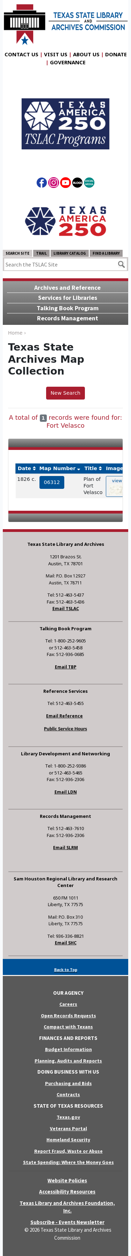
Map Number (57, 468)
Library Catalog (69, 253)
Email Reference (64, 716)
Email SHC (66, 943)
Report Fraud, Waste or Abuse (68, 1151)
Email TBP (66, 667)
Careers (68, 1004)
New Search (65, 393)
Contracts (68, 1094)
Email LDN (65, 792)
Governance (68, 62)
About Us (86, 54)
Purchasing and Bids (68, 1083)
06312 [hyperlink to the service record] (52, 482)
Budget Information (68, 1049)
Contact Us (21, 54)
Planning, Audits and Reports (68, 1061)
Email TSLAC (65, 608)
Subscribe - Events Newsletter (67, 1222)
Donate (116, 54)
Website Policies (67, 1180)
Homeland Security (68, 1139)
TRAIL (41, 253)
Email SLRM (65, 848)
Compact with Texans (68, 1027)
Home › (17, 333)
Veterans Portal (68, 1128)
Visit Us (55, 54)
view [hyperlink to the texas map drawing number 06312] (117, 486)
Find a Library (106, 253)
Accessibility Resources (67, 1191)
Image (114, 468)
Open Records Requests (68, 1015)
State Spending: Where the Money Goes (68, 1162)
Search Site (17, 253)
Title (91, 468)
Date (24, 468)
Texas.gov (68, 1117)
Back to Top (65, 969)
